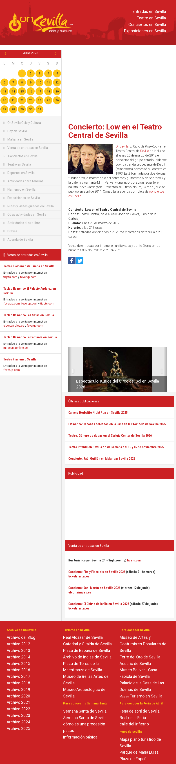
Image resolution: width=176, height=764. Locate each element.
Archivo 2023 (18, 715)
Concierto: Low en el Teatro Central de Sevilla (115, 131)
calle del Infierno (134, 724)
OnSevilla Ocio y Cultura (22, 123)
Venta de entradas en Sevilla (25, 148)
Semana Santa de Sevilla (85, 711)
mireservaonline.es (15, 347)
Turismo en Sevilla (146, 696)
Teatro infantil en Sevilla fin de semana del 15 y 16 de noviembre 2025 (116, 447)
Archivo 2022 (18, 708)
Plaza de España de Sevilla (86, 650)
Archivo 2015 (18, 663)
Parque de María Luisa (139, 752)
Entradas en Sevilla (149, 11)
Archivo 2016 (18, 669)
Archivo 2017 (18, 676)
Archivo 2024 (18, 722)
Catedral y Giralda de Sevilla (87, 644)
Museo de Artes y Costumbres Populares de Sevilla (143, 644)
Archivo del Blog (21, 637)
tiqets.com (10, 277)
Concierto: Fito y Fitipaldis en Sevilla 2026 (96, 572)
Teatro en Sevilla (151, 18)
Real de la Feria (133, 717)
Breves (10, 231)
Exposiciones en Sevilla (145, 31)
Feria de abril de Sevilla (140, 711)
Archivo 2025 (18, 728)
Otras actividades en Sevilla (24, 214)
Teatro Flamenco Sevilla (19, 359)
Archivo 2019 (18, 689)
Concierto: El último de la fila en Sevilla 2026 (98, 604)
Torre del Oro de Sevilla (140, 657)
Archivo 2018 (18, 683)
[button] (70, 369)
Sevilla (144, 151)
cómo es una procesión (84, 724)
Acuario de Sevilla (135, 663)
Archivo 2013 (18, 650)
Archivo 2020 (18, 696)
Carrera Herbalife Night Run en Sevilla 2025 (97, 412)
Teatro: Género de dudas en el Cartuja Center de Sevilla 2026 (110, 435)
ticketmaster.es (78, 576)
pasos (68, 730)
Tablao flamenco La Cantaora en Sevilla (30, 337)
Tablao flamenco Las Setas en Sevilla (28, 315)
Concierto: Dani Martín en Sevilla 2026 (94, 588)
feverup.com (28, 277)
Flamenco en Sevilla (19, 189)
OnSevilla (122, 146)
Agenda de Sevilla (18, 239)
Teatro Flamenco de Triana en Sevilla (28, 266)
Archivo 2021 (18, 702)
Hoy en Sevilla (15, 131)
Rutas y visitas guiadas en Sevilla (28, 206)
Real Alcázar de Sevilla (83, 637)
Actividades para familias (23, 181)
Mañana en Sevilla (18, 139)
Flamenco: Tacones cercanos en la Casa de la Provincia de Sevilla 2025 (117, 424)
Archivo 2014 (18, 657)
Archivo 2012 (18, 644)
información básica (80, 737)
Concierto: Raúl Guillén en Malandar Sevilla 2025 (101, 458)
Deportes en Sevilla (19, 173)
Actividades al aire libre (21, 223)
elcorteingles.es (13, 325)
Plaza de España (134, 758)
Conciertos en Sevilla (147, 24)
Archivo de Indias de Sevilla (87, 657)
